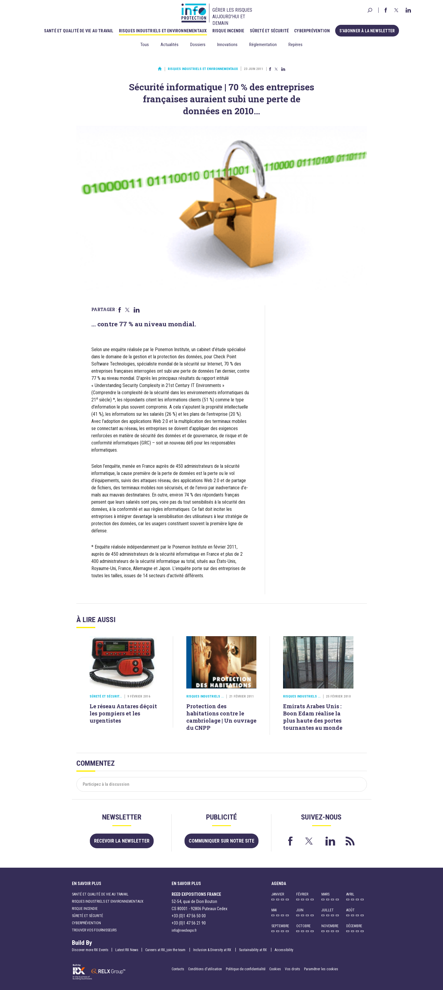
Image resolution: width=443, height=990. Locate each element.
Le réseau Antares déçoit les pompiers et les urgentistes (123, 713)
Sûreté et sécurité (269, 31)
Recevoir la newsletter (121, 841)
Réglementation (263, 44)
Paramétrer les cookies (321, 969)
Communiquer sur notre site (221, 841)
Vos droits (292, 969)
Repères (295, 44)
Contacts (178, 969)
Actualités (170, 44)
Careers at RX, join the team (165, 950)
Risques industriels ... (205, 696)
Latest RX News (126, 950)
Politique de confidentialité (246, 969)
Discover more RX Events (90, 950)
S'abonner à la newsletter (367, 30)
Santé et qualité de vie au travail (79, 31)
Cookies (275, 969)
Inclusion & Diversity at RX (212, 950)
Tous (144, 44)
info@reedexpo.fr (184, 930)
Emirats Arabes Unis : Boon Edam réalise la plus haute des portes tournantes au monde (312, 717)
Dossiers (197, 44)
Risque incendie (228, 31)
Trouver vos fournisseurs (94, 930)
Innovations (227, 44)
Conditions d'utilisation (205, 969)
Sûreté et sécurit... (106, 696)
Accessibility (284, 950)
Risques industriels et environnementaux (163, 31)
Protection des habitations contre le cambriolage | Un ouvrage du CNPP (221, 717)
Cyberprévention (312, 31)
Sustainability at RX (253, 950)
